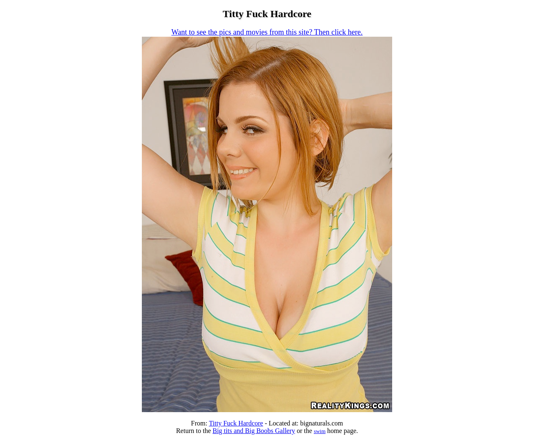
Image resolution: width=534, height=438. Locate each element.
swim (319, 431)
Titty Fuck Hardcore (236, 423)
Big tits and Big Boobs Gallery (253, 430)
